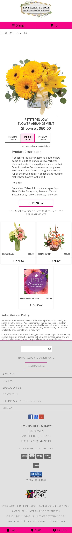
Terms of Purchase (37, 521)
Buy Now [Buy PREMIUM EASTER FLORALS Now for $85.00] (36, 305)
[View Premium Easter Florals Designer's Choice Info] (36, 282)
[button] (36, 474)
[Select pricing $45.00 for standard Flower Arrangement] (13, 138)
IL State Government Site (51, 516)
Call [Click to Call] (12, 530)
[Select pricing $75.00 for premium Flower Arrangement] (42, 138)
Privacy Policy (15, 521)
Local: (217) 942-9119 (36, 441)
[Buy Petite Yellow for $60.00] (36, 203)
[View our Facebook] (30, 418)
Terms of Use (57, 521)
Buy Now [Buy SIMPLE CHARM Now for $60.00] (17, 261)
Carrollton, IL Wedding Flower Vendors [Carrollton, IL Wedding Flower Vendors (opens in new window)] (36, 511)
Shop (18, 25)
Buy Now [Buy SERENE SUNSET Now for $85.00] (54, 261)
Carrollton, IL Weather (20, 516)
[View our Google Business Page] (36, 418)
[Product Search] (36, 349)
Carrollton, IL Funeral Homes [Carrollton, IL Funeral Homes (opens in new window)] (19, 506)
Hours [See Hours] (60, 530)
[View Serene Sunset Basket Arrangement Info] (54, 237)
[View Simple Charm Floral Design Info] (18, 237)
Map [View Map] (36, 530)
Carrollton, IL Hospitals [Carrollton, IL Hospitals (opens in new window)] (54, 506)
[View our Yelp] (41, 418)
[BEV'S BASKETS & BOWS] (36, 17)
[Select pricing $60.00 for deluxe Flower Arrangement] (27, 138)
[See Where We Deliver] (36, 365)
